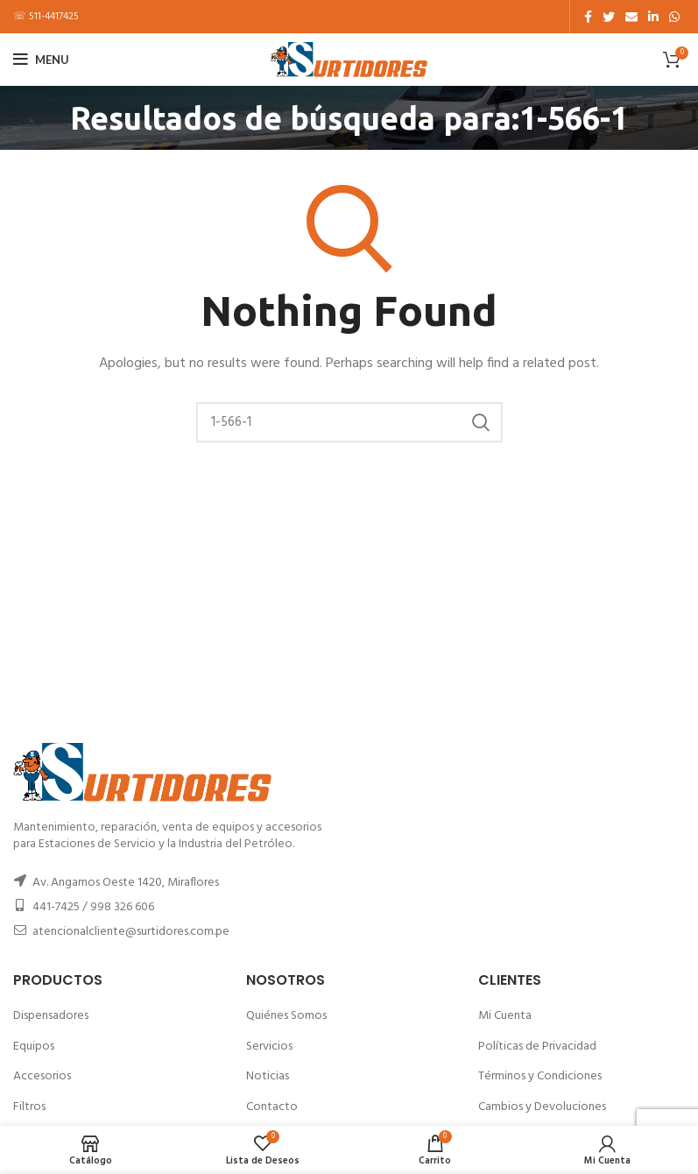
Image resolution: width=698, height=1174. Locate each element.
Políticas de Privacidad (537, 1046)
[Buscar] (349, 422)
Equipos (33, 1046)
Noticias (267, 1076)
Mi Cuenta (505, 1016)
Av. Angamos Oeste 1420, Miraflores (125, 883)
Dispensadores (50, 1016)
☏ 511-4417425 (46, 16)
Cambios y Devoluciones (542, 1107)
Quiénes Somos (286, 1016)
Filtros (29, 1107)
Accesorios (42, 1076)
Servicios (269, 1046)
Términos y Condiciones (540, 1076)
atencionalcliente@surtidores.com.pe (130, 932)
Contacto (272, 1107)
